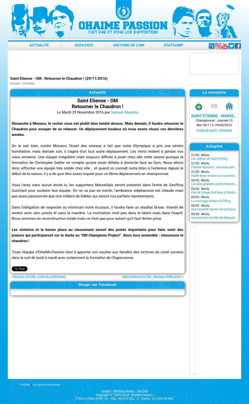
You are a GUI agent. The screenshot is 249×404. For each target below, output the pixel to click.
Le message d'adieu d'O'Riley (211, 201)
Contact (106, 391)
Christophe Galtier (50, 162)
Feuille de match (206, 130)
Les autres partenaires (46, 384)
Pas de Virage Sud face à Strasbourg (216, 192)
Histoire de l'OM (128, 45)
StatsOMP (173, 45)
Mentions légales (123, 391)
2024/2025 (84, 45)
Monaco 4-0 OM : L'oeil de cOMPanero (39, 276)
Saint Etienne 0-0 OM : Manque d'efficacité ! (152, 276)
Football (25, 384)
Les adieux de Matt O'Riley (209, 158)
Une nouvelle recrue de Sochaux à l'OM (218, 209)
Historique (225, 130)
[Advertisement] (98, 63)
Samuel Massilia (124, 112)
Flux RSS (142, 391)
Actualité (39, 45)
